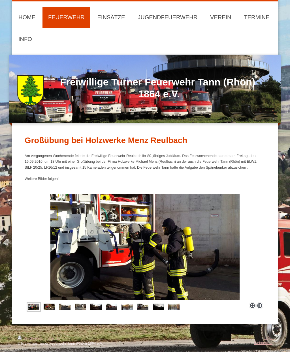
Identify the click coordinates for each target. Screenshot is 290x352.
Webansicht (263, 343)
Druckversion (31, 338)
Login (268, 338)
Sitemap (53, 338)
